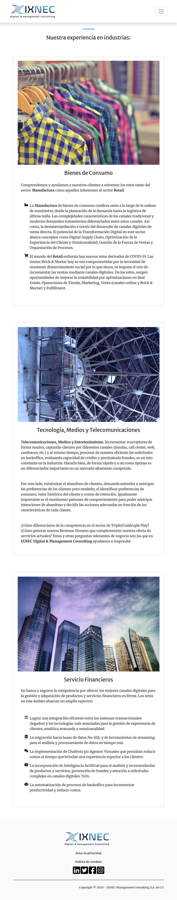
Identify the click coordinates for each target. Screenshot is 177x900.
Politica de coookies (88, 861)
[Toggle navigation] (161, 11)
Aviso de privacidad (88, 853)
